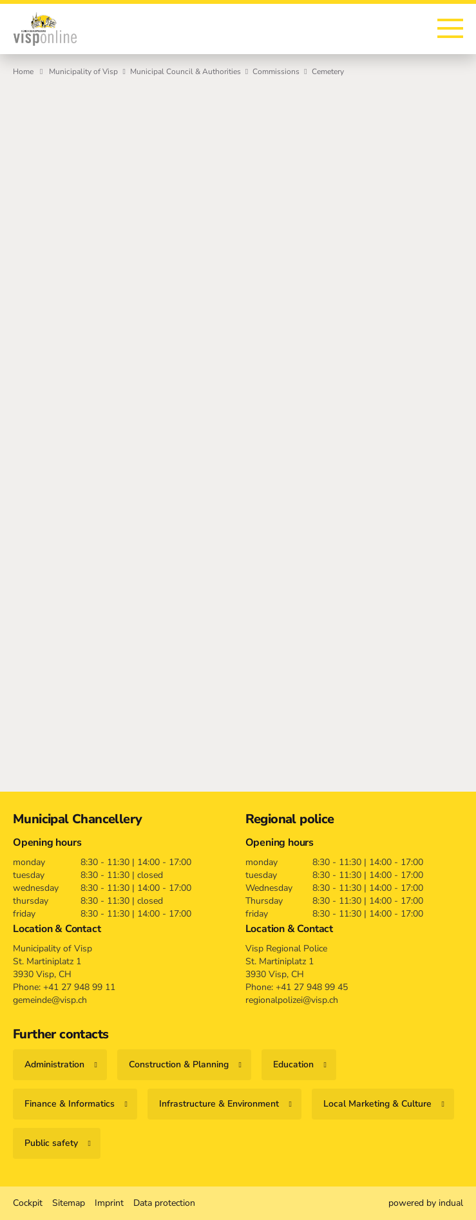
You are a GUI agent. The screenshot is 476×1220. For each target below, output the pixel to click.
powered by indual (425, 1203)
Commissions (276, 71)
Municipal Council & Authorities (185, 71)
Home (23, 71)
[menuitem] (28, 1203)
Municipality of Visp (83, 71)
